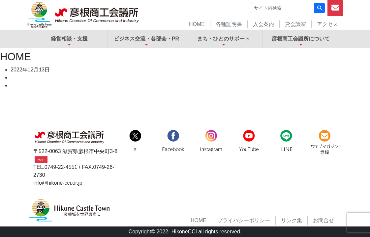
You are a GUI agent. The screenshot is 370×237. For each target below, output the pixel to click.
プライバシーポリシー (243, 220)
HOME (197, 24)
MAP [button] (41, 159)
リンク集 (291, 220)
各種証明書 (229, 24)
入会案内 (263, 24)
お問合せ (323, 220)
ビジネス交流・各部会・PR (146, 38)
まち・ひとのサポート (223, 38)
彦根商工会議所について (301, 38)
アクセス (327, 24)
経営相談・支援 (69, 38)
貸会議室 (295, 24)
